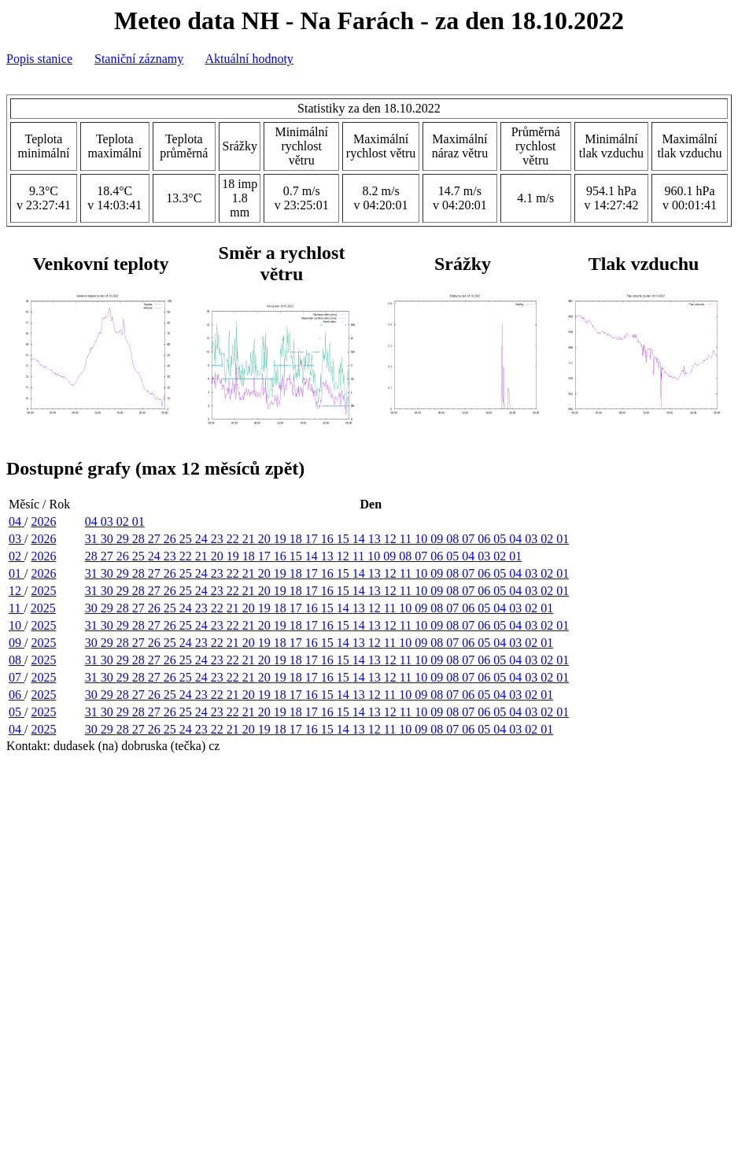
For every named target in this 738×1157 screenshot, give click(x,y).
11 (407, 538)
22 (234, 538)
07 (470, 538)
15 (344, 538)
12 (392, 538)
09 (438, 538)
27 (156, 538)
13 (376, 538)
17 (313, 538)
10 (422, 538)
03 (108, 521)
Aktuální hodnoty (249, 58)
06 (485, 538)
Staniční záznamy (138, 58)
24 (203, 538)
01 (138, 521)
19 (282, 538)
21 (250, 538)
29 (124, 538)
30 (108, 538)
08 (454, 538)
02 (124, 521)
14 (360, 538)
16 (329, 538)
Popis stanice (39, 58)
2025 (43, 590)
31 (93, 538)
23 (219, 538)
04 (16, 521)
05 (501, 538)
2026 (43, 521)
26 (171, 538)
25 (187, 538)
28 (140, 538)
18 (297, 538)
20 (266, 538)
